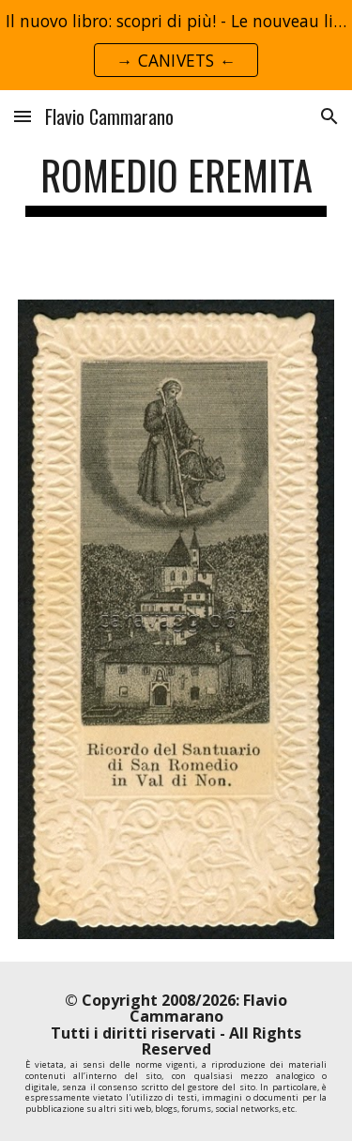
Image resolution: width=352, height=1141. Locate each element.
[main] (176, 183)
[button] (22, 116)
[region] (176, 45)
